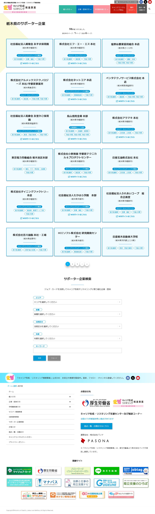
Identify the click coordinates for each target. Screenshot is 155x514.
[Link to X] (145, 2)
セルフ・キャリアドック (77, 55)
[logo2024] (19, 8)
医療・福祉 (30, 59)
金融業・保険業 (83, 131)
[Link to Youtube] (150, 2)
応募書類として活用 (77, 127)
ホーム (10, 386)
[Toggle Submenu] (69, 396)
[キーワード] (149, 8)
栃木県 (16, 59)
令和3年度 (69, 134)
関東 (21, 59)
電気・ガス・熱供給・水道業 (35, 169)
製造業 (78, 59)
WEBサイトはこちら (29, 63)
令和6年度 (121, 63)
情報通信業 (78, 95)
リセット (54, 358)
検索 (39, 358)
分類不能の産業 (30, 250)
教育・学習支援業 (30, 134)
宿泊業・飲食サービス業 (35, 210)
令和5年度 (131, 97)
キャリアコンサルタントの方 (126, 2)
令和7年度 (41, 59)
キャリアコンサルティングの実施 (29, 55)
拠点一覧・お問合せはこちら (96, 426)
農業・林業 (131, 59)
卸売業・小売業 (125, 133)
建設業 (121, 97)
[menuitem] (126, 2)
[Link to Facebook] (141, 2)
